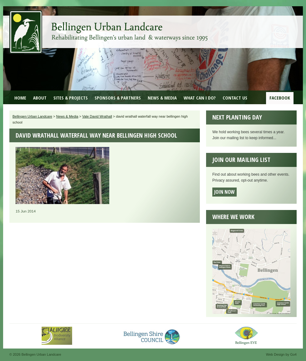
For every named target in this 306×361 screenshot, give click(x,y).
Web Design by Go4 (281, 354)
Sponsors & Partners (118, 98)
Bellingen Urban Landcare (109, 27)
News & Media (162, 98)
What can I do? (200, 98)
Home (20, 98)
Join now (224, 191)
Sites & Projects (70, 98)
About (40, 98)
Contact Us (235, 98)
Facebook (279, 98)
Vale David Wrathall (97, 116)
